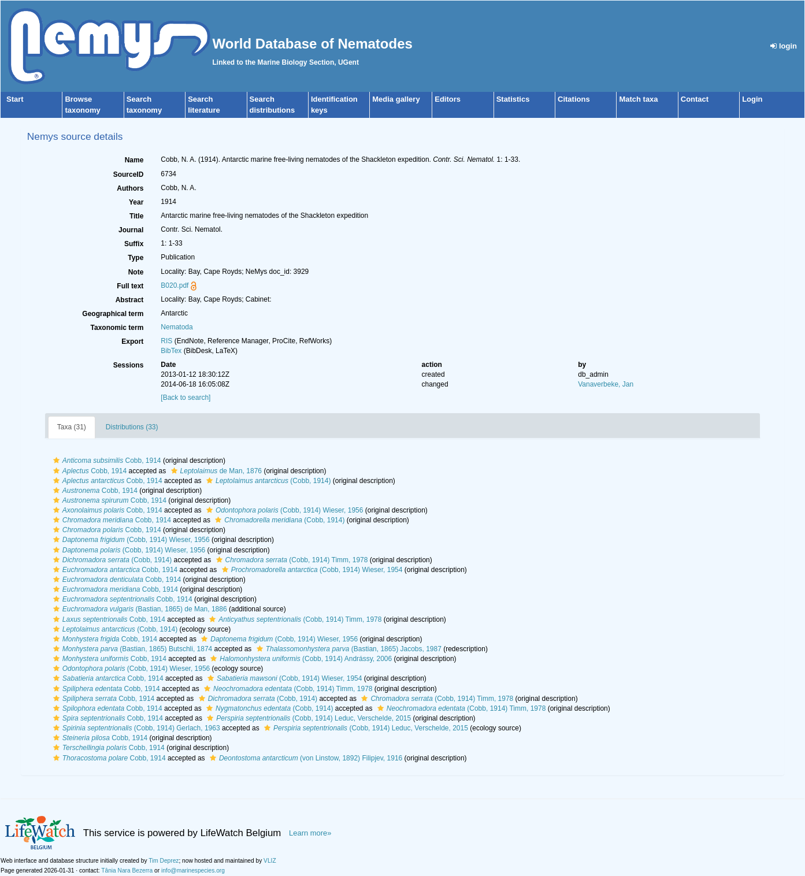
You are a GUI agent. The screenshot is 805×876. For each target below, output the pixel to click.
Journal (130, 230)
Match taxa (638, 99)
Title (136, 216)
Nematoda (176, 327)
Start (15, 99)
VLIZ (270, 861)
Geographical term (112, 314)
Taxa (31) (71, 427)
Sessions (128, 365)
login (783, 46)
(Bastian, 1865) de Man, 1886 (138, 609)
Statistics (513, 99)
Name (134, 160)
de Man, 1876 (215, 471)
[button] (56, 460)
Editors (448, 99)
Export (132, 341)
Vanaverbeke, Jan (605, 384)
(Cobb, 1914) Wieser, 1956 (283, 510)
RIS (166, 341)
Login (752, 99)
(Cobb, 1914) (267, 481)
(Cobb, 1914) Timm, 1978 (290, 560)
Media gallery (396, 99)
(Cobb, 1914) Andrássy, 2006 (299, 659)
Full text (130, 286)
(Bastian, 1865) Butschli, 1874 (131, 649)
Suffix (133, 244)
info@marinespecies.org (193, 870)
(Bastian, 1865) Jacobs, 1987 (348, 649)
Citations (574, 99)
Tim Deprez (164, 861)
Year (136, 202)
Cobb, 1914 (105, 460)
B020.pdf (174, 285)
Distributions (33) (132, 427)
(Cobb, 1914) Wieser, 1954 (311, 570)
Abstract (130, 300)
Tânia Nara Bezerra (127, 870)
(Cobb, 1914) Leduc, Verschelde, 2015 (307, 718)
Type (135, 258)
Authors (130, 188)
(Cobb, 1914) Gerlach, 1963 (135, 728)
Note (136, 272)
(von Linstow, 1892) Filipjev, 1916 (304, 758)
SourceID (128, 174)
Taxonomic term (117, 328)
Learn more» (310, 833)
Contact (694, 99)
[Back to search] (185, 398)
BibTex (171, 351)
